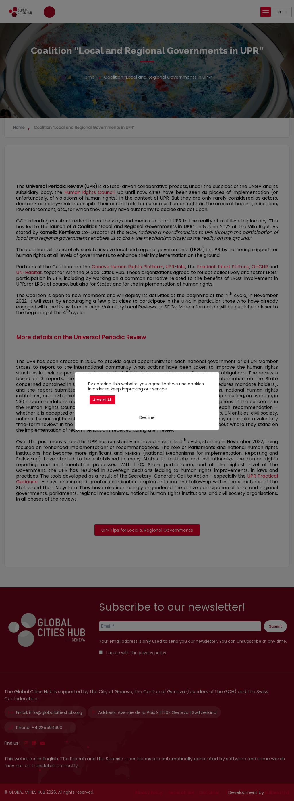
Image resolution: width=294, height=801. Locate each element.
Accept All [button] (102, 400)
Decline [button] (147, 417)
